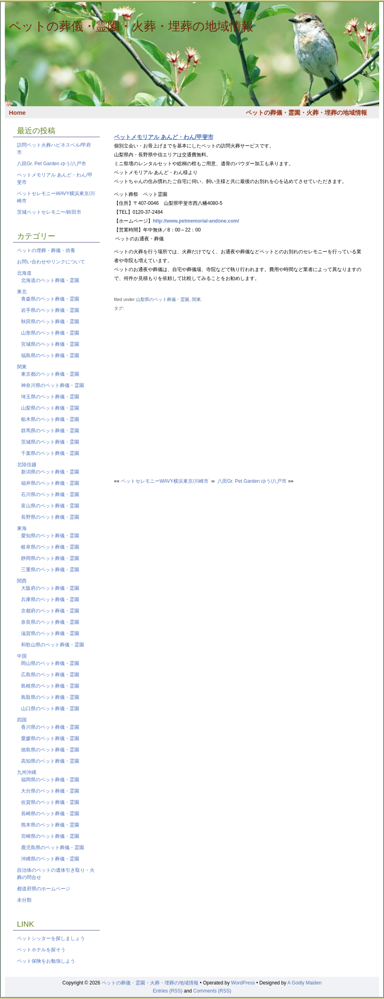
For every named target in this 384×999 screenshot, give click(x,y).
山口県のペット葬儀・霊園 (50, 708)
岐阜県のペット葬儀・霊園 (50, 547)
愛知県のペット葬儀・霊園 (50, 535)
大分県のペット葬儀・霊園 (50, 791)
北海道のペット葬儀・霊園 (50, 280)
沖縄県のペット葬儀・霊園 (50, 859)
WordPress (243, 983)
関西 (22, 581)
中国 (22, 656)
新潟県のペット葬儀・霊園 (50, 472)
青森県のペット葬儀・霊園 (50, 299)
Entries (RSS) (167, 991)
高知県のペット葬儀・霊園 (50, 761)
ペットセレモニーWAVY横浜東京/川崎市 (165, 481)
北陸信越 (26, 464)
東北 (22, 291)
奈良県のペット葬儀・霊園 (50, 622)
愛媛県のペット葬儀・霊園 (50, 738)
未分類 (24, 900)
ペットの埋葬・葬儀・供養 (46, 250)
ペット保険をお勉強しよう (46, 961)
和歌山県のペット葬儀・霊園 (52, 645)
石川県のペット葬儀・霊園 (50, 494)
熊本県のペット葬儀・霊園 (50, 825)
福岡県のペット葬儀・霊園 (50, 779)
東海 (22, 528)
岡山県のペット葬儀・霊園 (50, 663)
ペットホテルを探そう (41, 950)
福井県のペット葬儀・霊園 (50, 483)
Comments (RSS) (212, 991)
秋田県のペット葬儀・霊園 (50, 321)
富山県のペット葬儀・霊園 (50, 506)
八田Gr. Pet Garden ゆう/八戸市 (51, 163)
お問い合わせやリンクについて (51, 262)
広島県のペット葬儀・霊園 (50, 674)
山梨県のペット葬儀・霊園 (162, 299)
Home (17, 112)
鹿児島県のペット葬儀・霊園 (52, 847)
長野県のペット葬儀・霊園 (50, 517)
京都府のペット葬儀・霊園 (50, 611)
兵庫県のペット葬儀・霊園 (50, 599)
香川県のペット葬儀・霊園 (50, 727)
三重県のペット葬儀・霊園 (50, 569)
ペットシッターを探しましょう (51, 938)
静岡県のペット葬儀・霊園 (50, 558)
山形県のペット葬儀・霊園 (50, 333)
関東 (196, 299)
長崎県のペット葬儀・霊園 (50, 813)
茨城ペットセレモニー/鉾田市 (49, 212)
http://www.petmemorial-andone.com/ (196, 221)
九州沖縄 (26, 772)
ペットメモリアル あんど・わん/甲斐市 (163, 137)
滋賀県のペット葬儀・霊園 (50, 633)
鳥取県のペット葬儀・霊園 (50, 697)
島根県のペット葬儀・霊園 (50, 686)
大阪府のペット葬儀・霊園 (50, 588)
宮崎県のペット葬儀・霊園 (50, 836)
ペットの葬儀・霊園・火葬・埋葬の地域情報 (131, 26)
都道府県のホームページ (43, 889)
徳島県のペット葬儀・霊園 (50, 750)
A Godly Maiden (304, 983)
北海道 (24, 273)
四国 (22, 720)
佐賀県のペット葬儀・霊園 (50, 802)
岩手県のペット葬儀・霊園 (50, 310)
